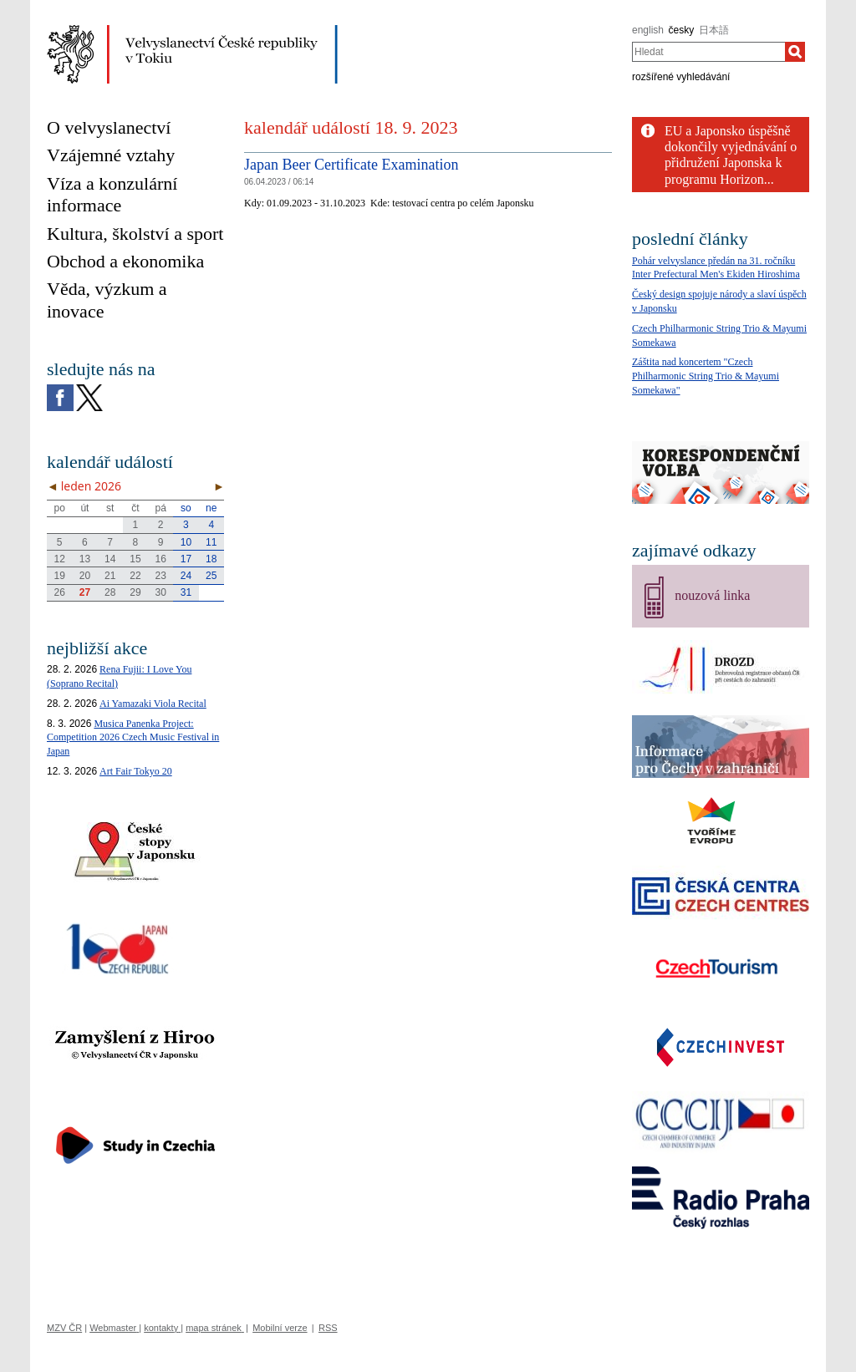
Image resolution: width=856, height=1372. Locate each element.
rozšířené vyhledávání (681, 77)
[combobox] (708, 52)
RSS (328, 1328)
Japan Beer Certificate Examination (351, 164)
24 (186, 576)
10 (186, 542)
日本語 (714, 30)
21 (109, 576)
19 (59, 576)
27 (84, 592)
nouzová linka (712, 595)
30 (160, 592)
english (648, 30)
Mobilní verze (279, 1328)
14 (109, 559)
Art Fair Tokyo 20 (135, 771)
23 (160, 576)
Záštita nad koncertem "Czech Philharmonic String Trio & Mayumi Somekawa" (705, 376)
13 (84, 559)
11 (211, 542)
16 (160, 559)
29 (135, 592)
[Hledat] (795, 52)
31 (186, 592)
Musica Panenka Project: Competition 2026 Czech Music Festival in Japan (133, 738)
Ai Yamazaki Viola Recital (152, 703)
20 (84, 576)
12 (59, 559)
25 (211, 576)
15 (135, 559)
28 (109, 592)
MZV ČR (64, 1328)
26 (59, 592)
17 (186, 559)
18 (211, 559)
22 (135, 576)
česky (682, 30)
